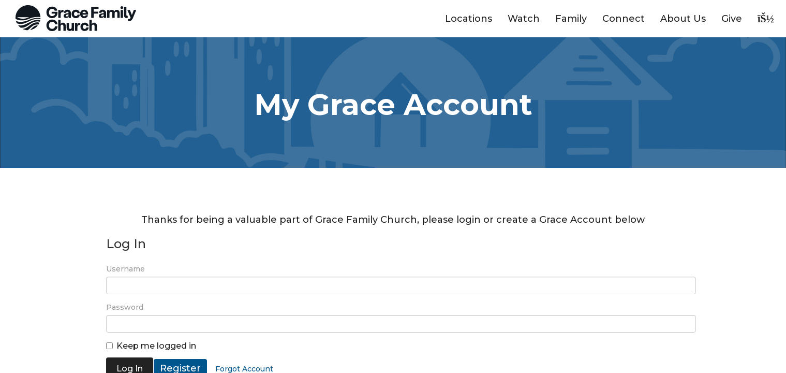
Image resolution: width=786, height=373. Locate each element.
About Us (683, 18)
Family (571, 18)
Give (731, 18)
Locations (468, 18)
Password (124, 307)
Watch (524, 18)
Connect (623, 18)
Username (125, 269)
